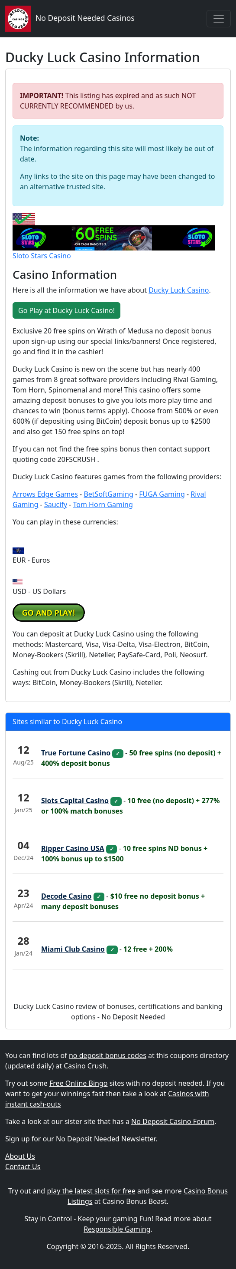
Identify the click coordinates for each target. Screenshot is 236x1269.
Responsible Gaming (117, 1229)
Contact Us (22, 1166)
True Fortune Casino (75, 753)
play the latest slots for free (91, 1191)
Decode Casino (66, 896)
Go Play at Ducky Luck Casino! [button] (66, 310)
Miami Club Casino (73, 949)
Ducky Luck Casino (179, 290)
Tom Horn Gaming (103, 504)
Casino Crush (85, 1066)
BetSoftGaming (108, 494)
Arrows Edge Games (45, 494)
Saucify (55, 504)
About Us (20, 1156)
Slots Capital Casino (75, 800)
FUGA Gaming (161, 494)
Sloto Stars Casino (42, 255)
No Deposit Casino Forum (172, 1121)
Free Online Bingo (78, 1083)
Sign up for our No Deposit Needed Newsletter (80, 1139)
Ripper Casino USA (72, 848)
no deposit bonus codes (107, 1055)
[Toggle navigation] (219, 18)
